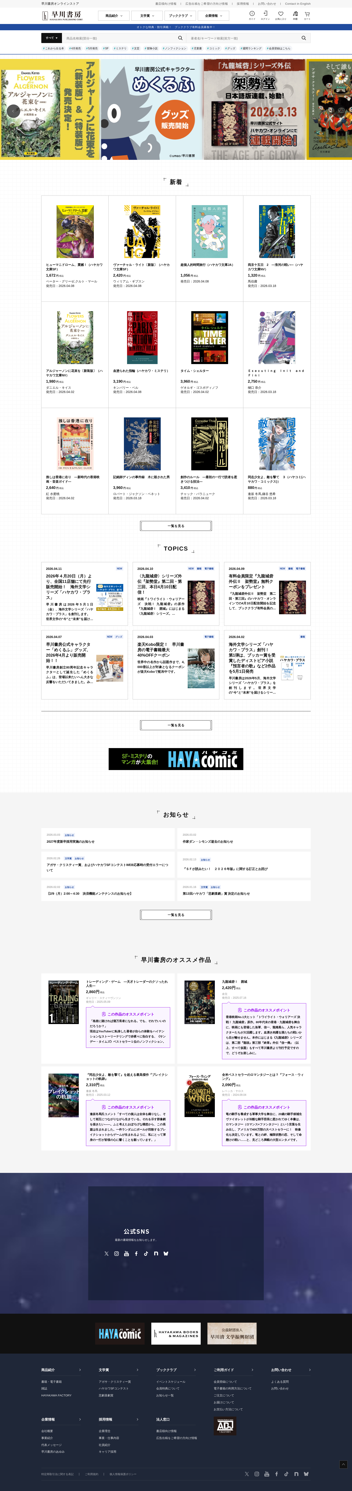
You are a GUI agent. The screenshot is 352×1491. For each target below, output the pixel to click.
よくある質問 (280, 1381)
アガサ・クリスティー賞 (115, 1381)
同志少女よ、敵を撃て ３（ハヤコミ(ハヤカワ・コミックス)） (277, 479)
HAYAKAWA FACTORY (56, 1395)
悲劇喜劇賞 (106, 1395)
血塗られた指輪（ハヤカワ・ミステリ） (141, 371)
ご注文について (224, 1395)
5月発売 (93, 48)
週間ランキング (252, 48)
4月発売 (76, 48)
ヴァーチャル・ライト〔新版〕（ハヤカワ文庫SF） (141, 267)
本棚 (295, 19)
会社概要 (47, 1431)
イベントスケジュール (170, 1381)
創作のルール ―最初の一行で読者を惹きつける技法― (208, 479)
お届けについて (224, 1402)
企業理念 (104, 1431)
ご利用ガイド (224, 1370)
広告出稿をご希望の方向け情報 (206, 3)
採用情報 (243, 3)
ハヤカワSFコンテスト (114, 1388)
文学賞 (104, 1370)
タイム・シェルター (194, 371)
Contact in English (298, 3)
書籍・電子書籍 (51, 1381)
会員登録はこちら (279, 48)
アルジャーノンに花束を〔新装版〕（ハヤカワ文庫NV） (74, 373)
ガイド (252, 19)
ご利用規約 (91, 1474)
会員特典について (168, 1388)
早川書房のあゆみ (53, 1451)
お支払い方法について (228, 1409)
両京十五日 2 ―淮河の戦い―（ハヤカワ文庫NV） (275, 267)
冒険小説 (152, 48)
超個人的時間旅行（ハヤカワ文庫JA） (207, 265)
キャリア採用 (107, 1451)
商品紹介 (48, 1370)
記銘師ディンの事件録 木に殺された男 (141, 477)
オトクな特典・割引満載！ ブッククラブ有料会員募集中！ (176, 27)
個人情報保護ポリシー (123, 1474)
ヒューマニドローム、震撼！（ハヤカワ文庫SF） (74, 267)
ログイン (265, 19)
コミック (214, 48)
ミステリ (121, 48)
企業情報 (48, 1419)
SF (106, 48)
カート (307, 19)
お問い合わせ (267, 3)
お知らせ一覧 (165, 1395)
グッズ (231, 48)
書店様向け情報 (166, 3)
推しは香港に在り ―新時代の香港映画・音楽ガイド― (72, 479)
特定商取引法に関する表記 (57, 1474)
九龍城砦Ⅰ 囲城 (234, 981)
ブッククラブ (166, 1370)
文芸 (136, 48)
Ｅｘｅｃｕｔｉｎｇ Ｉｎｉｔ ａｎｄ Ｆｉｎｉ (277, 373)
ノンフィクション (175, 48)
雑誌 (44, 1388)
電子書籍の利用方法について (233, 1388)
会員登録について (225, 1381)
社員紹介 (104, 1445)
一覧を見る (176, 526)
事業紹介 (47, 1438)
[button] (13, 111)
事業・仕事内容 (109, 1438)
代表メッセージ (51, 1445)
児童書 (198, 48)
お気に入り (280, 19)
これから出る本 (54, 48)
